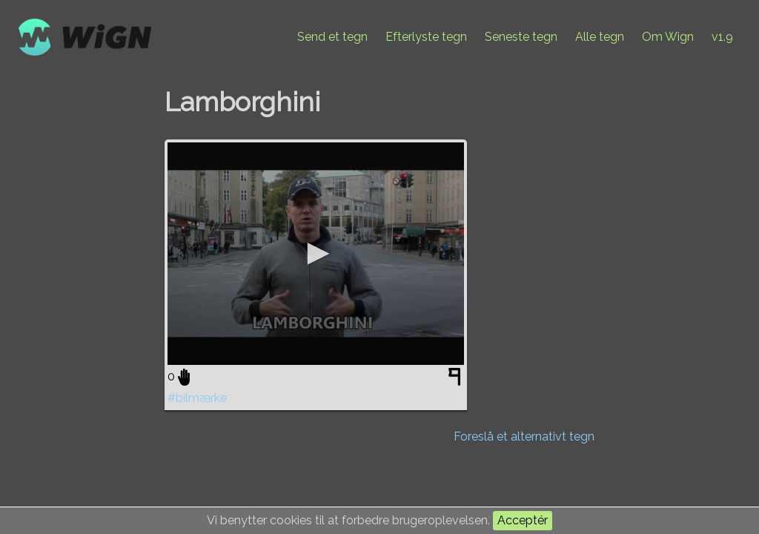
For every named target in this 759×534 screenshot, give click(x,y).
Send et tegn (332, 37)
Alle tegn (599, 37)
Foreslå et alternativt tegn (524, 436)
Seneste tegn (521, 37)
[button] (315, 253)
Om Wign (668, 37)
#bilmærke (197, 398)
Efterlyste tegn (426, 37)
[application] (316, 253)
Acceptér (522, 520)
